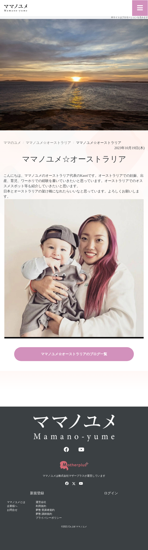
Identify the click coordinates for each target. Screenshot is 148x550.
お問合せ (12, 509)
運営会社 (41, 502)
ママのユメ (12, 143)
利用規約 (41, 506)
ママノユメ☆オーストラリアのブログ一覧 (74, 354)
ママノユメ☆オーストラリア (48, 143)
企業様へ (12, 506)
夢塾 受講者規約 (45, 509)
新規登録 (37, 493)
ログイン (111, 493)
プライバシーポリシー (49, 517)
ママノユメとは (16, 502)
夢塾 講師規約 (44, 513)
